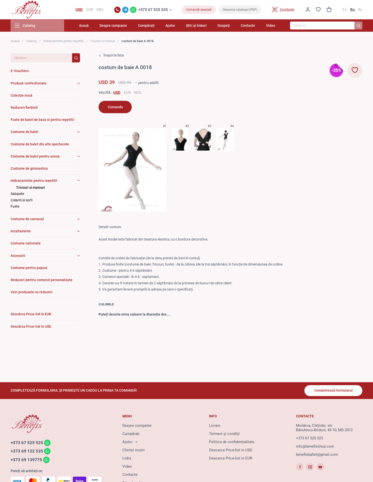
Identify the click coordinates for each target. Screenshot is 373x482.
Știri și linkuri (198, 26)
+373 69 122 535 (27, 451)
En (345, 10)
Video (270, 26)
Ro (352, 10)
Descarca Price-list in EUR (230, 458)
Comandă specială (199, 10)
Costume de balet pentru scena (35, 157)
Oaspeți (225, 26)
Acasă (90, 26)
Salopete (17, 194)
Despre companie (118, 26)
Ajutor (174, 26)
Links (126, 458)
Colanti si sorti (21, 201)
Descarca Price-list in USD (230, 450)
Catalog (31, 41)
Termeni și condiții (224, 434)
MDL (138, 93)
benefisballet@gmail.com (317, 455)
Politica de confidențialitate (231, 442)
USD (116, 93)
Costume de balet (24, 132)
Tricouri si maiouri (102, 41)
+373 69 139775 (26, 460)
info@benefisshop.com (315, 446)
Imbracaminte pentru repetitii (63, 41)
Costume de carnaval (27, 219)
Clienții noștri (133, 450)
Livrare (214, 426)
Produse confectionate (29, 84)
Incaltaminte (21, 232)
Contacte (248, 26)
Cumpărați (150, 26)
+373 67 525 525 (153, 10)
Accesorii (18, 256)
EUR (127, 93)
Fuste (15, 207)
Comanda (115, 107)
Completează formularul (333, 391)
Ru (360, 10)
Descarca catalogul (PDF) (240, 10)
